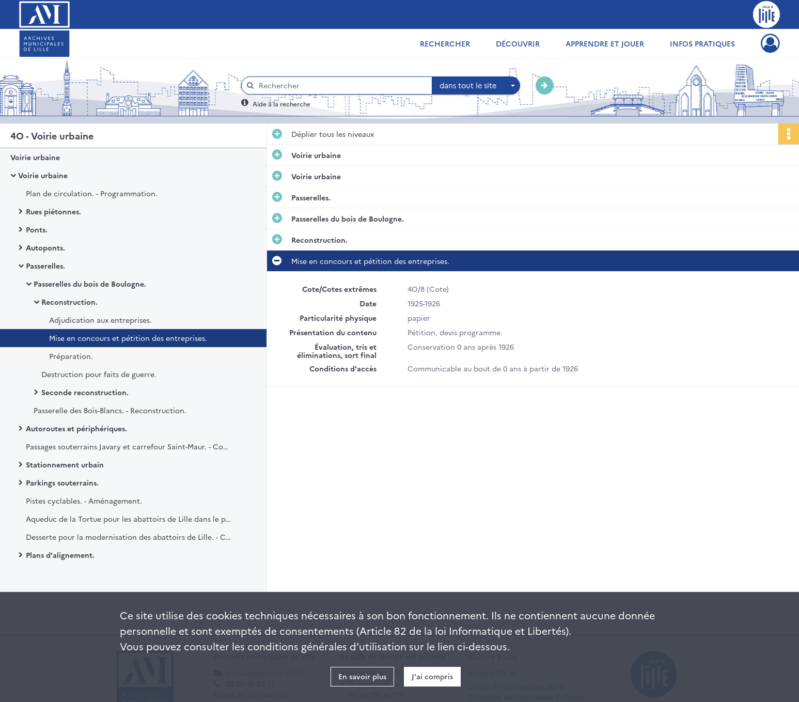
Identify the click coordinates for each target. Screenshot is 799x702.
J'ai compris (432, 676)
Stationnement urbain (65, 464)
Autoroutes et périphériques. (76, 428)
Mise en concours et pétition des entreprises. (128, 338)
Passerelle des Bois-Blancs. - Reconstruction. (110, 410)
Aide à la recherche (281, 103)
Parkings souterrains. (62, 482)
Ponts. (37, 229)
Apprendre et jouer (605, 43)
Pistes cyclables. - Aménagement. (84, 500)
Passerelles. (45, 265)
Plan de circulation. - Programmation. (92, 193)
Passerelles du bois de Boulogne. (90, 283)
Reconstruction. (69, 302)
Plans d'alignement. (60, 555)
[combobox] (476, 85)
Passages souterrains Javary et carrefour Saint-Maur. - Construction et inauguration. (129, 446)
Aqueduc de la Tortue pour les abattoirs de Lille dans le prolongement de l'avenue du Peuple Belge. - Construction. (129, 518)
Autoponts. (45, 247)
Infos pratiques (702, 43)
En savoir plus (362, 676)
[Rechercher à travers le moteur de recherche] (342, 85)
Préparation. (71, 356)
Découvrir (518, 43)
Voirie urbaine (35, 157)
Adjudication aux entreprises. (100, 320)
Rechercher (445, 43)
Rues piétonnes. (53, 211)
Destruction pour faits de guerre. (98, 374)
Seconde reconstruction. (85, 392)
